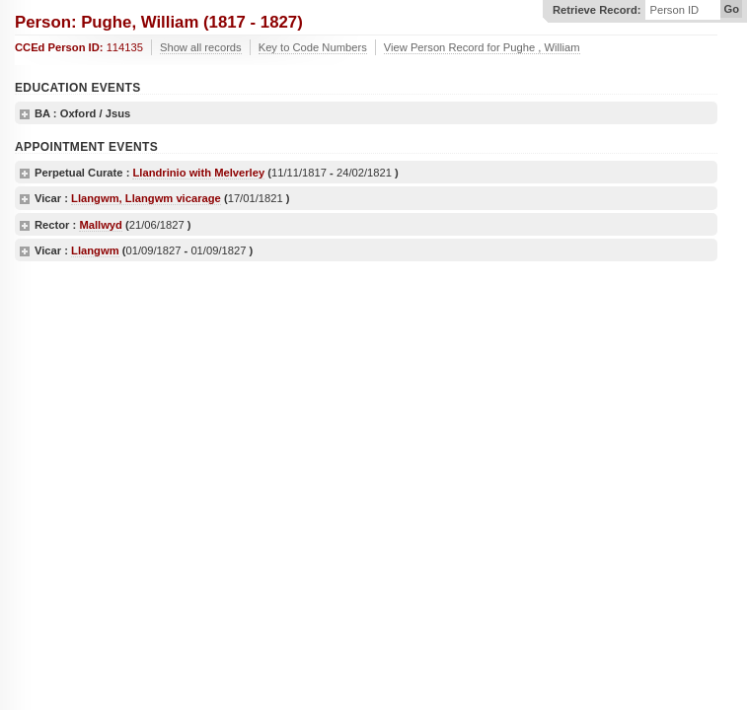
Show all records (201, 47)
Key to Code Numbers (313, 47)
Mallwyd (100, 225)
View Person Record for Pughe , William (482, 47)
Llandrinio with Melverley (198, 172)
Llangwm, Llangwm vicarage (146, 198)
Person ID (674, 10)
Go (731, 9)
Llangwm (94, 250)
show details (25, 114)
